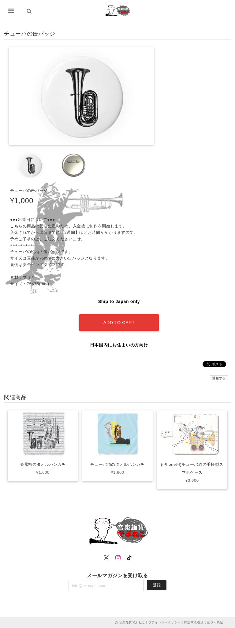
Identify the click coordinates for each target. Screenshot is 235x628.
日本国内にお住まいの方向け (119, 344)
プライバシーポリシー (164, 622)
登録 (157, 585)
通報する (219, 378)
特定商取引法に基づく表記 (203, 622)
